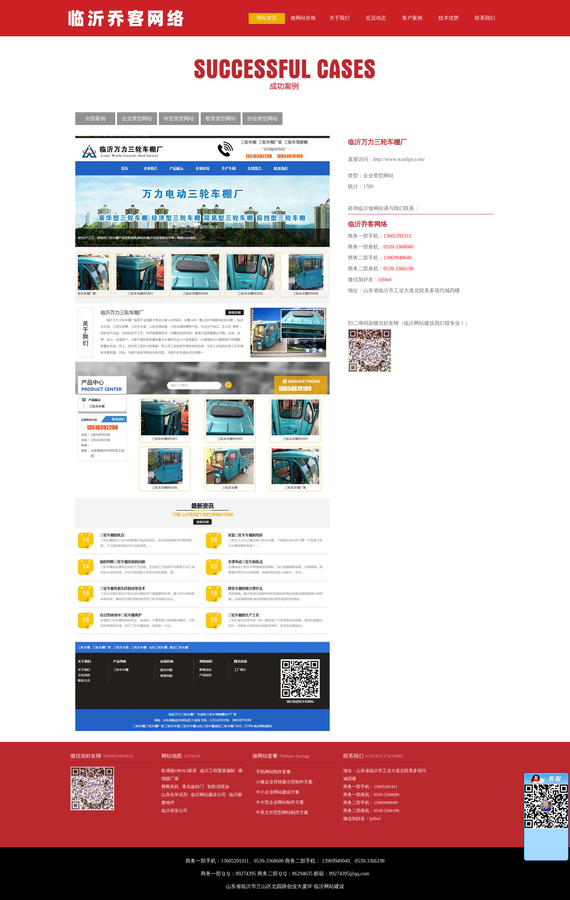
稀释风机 (170, 786)
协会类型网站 (262, 118)
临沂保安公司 (174, 810)
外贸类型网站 (179, 118)
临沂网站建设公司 (208, 794)
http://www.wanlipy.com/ (399, 159)
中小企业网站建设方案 (278, 792)
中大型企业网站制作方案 (280, 802)
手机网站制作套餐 (273, 771)
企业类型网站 (137, 118)
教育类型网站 (220, 118)
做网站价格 (303, 18)
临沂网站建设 (329, 886)
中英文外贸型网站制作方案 (282, 812)
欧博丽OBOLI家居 (179, 770)
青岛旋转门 (193, 786)
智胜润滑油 (218, 786)
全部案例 (95, 118)
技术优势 (448, 18)
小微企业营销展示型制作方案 (284, 781)
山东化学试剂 (174, 794)
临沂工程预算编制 (217, 770)
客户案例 (412, 18)
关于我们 (339, 18)
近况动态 (376, 18)
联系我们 (485, 18)
